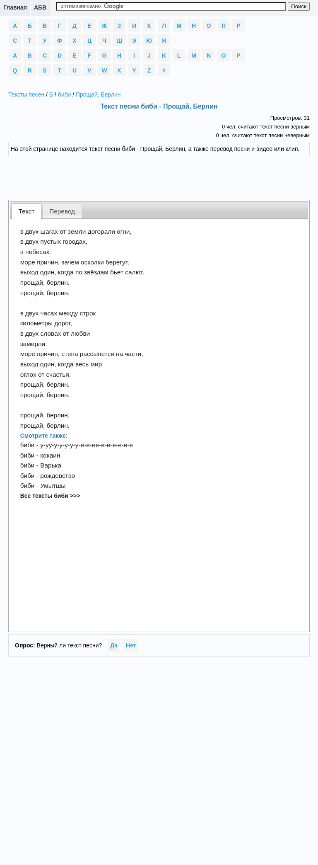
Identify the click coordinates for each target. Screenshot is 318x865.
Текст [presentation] (27, 211)
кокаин (50, 455)
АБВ (40, 7)
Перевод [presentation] (62, 211)
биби (64, 94)
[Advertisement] (159, 177)
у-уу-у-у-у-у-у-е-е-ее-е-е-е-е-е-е (86, 444)
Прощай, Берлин (98, 94)
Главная (15, 7)
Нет (131, 645)
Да (114, 645)
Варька (50, 465)
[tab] (26, 211)
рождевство (57, 475)
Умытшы (52, 485)
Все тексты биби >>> (50, 495)
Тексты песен (26, 94)
